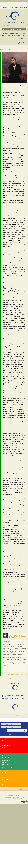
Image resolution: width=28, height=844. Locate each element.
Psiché (4, 762)
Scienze (4, 747)
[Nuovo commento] (7, 641)
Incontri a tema (7, 767)
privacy (23, 732)
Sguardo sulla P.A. (8, 782)
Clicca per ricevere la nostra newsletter (17, 730)
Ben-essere (6, 760)
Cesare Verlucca (13, 635)
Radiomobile (6, 743)
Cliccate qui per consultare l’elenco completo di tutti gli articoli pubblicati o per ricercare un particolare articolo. (13, 695)
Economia (5, 772)
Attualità (5, 784)
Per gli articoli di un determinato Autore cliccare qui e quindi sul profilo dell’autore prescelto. (13, 699)
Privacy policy (17, 795)
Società (4, 777)
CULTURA (2, 49)
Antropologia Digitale (9, 750)
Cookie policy (11, 795)
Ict (3, 740)
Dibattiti (5, 779)
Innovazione (6, 745)
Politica (5, 775)
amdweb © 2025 (24, 789)
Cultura (8, 49)
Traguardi (5, 764)
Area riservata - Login (6, 4)
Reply (4, 667)
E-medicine (5, 758)
